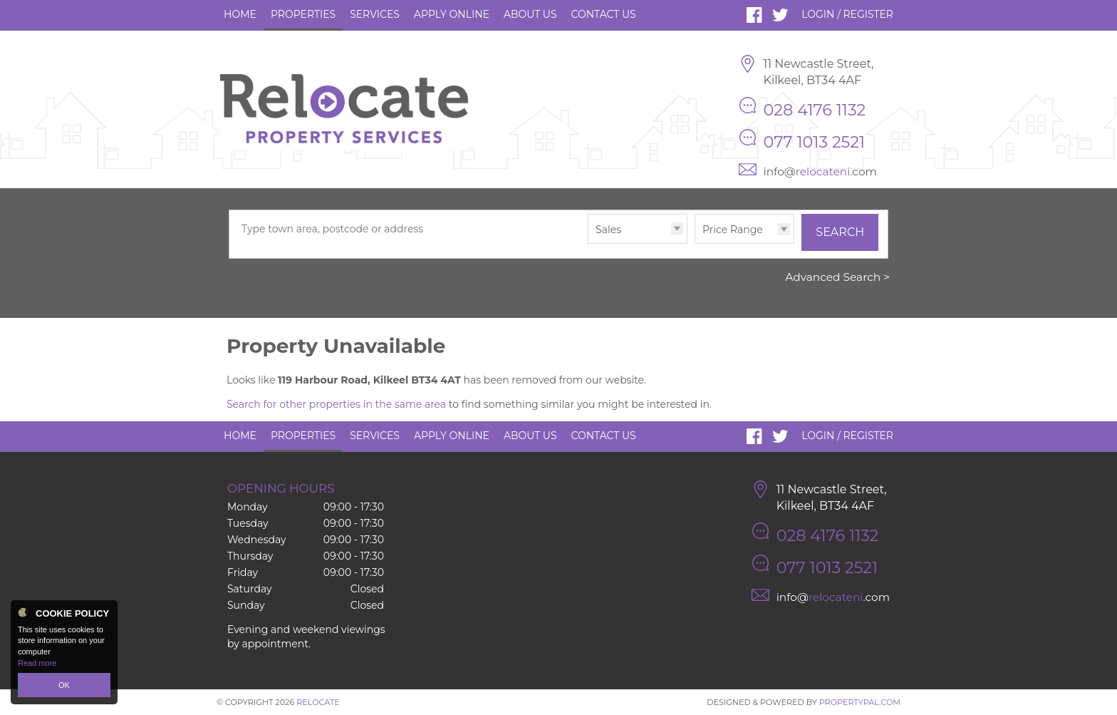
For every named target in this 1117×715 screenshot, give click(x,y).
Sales (608, 229)
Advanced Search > (837, 277)
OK (64, 685)
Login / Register (847, 14)
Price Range (732, 229)
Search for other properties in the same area (336, 404)
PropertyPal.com (859, 702)
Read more (37, 663)
